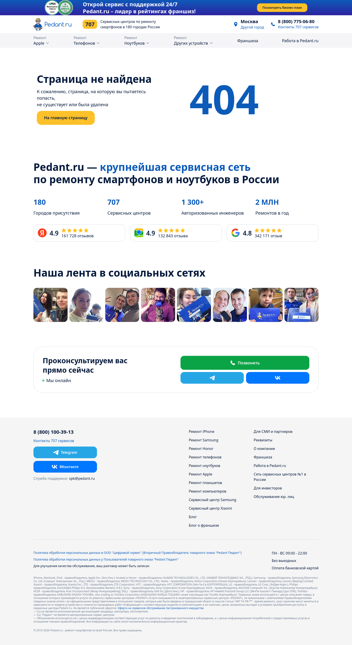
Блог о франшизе (204, 525)
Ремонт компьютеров (207, 491)
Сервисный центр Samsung (212, 499)
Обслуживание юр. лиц (274, 496)
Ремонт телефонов (205, 457)
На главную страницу (66, 117)
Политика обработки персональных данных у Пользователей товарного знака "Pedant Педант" (106, 559)
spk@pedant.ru (82, 478)
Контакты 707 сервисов (298, 26)
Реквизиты (263, 440)
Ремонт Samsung (203, 440)
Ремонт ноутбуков (204, 465)
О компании (264, 448)
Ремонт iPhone (201, 431)
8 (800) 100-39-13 (53, 432)
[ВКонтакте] (277, 378)
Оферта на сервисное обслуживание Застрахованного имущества (161, 608)
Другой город (252, 27)
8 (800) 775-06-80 (296, 21)
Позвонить (245, 363)
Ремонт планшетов (205, 482)
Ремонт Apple (200, 474)
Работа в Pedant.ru (300, 41)
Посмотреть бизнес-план (282, 7)
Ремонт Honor (201, 448)
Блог (193, 516)
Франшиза (247, 41)
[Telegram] (212, 378)
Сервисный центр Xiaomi (210, 508)
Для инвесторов (268, 488)
